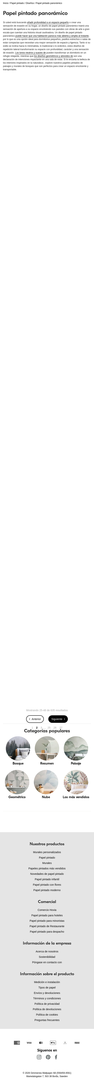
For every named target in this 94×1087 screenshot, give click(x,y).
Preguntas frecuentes (46, 1020)
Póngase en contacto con (47, 962)
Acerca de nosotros (47, 951)
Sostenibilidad (47, 956)
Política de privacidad (46, 1003)
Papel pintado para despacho (47, 931)
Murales (47, 863)
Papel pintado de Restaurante (47, 926)
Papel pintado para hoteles (47, 915)
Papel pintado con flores (47, 884)
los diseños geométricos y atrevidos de (53, 56)
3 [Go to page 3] (41, 727)
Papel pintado (17, 3)
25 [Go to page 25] (49, 727)
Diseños (30, 3)
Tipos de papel (46, 987)
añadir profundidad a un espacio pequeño (48, 22)
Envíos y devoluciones (47, 992)
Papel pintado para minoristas (47, 920)
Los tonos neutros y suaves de (30, 52)
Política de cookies (47, 1014)
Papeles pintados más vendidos (47, 868)
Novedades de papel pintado (47, 873)
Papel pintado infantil (47, 879)
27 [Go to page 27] (60, 727)
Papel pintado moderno (47, 890)
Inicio (5, 3)
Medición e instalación (47, 982)
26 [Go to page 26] (55, 727)
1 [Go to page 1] (32, 727)
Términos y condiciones (47, 998)
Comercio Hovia (47, 909)
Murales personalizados (47, 852)
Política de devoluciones (47, 1009)
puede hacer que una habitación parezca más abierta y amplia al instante (52, 36)
